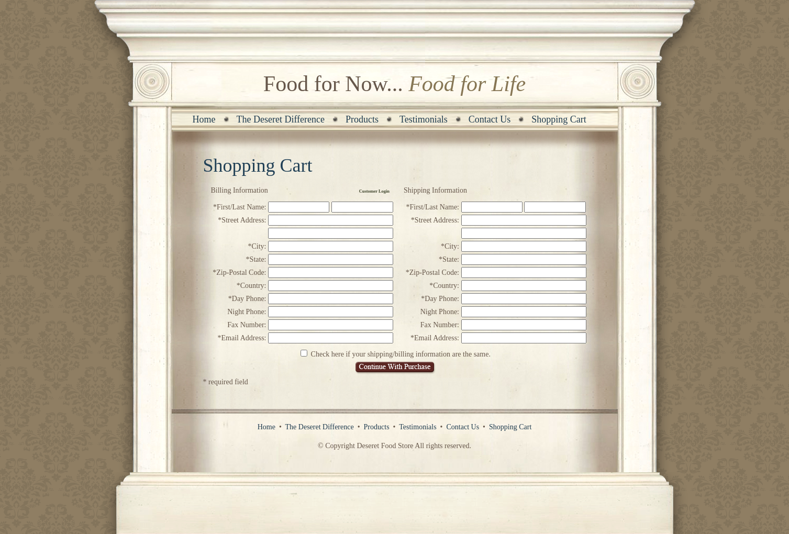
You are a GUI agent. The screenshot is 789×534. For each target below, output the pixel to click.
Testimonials (423, 119)
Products (362, 119)
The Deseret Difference (281, 119)
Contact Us (490, 119)
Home (204, 119)
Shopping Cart (558, 119)
